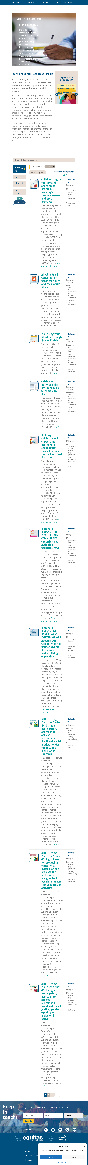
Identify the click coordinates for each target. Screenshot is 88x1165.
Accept (51, 1157)
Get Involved (68, 2)
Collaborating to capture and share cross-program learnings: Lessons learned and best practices (51, 190)
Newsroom (28, 1160)
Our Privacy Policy (61, 1162)
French (55, 373)
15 (66, 175)
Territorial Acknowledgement (34, 1156)
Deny (74, 1157)
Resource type (19, 192)
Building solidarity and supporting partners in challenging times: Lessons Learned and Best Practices (51, 446)
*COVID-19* (28, 1151)
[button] (84, 1146)
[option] (66, 94)
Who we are (16, 2)
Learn (57, 2)
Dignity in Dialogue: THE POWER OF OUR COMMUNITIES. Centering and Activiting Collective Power (51, 538)
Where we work (31, 2)
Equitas (20, 19)
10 (64, 175)
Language (18, 177)
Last (57, 1095)
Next (52, 1095)
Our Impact (46, 2)
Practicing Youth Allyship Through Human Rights (51, 337)
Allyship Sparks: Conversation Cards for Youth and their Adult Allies (50, 280)
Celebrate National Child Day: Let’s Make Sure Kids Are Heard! (50, 387)
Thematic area (19, 184)
